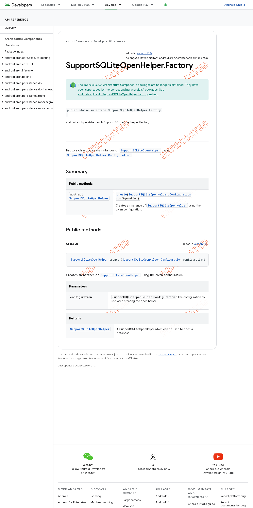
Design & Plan (80, 5)
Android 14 (162, 502)
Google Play (140, 5)
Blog (171, 5)
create (122, 194)
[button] (26, 58)
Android (63, 496)
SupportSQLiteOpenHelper (140, 150)
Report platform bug (233, 496)
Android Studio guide (201, 504)
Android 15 (162, 496)
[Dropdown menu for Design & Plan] (95, 4)
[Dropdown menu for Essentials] (61, 4)
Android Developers (77, 41)
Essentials (48, 5)
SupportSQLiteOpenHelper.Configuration (98, 155)
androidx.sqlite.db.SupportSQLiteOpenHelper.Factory (113, 94)
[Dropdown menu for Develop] (122, 4)
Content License (167, 354)
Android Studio (234, 5)
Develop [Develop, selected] (111, 5)
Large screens (132, 500)
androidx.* (137, 89)
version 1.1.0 (144, 53)
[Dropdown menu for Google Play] (153, 4)
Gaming (96, 496)
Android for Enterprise (72, 502)
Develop (99, 41)
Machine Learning (102, 502)
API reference (17, 19)
